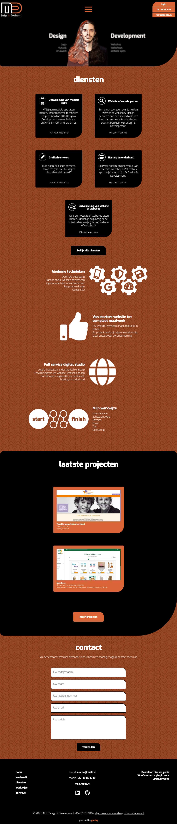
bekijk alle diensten (88, 250)
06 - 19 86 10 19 (164, 9)
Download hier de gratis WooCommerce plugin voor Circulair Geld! (153, 775)
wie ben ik (21, 777)
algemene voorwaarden (108, 813)
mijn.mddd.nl (82, 783)
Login (163, 4)
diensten (21, 782)
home (19, 772)
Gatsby (94, 820)
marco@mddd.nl (164, 15)
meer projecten (88, 617)
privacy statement (134, 813)
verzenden (88, 747)
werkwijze (21, 787)
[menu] (88, 9)
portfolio (21, 792)
